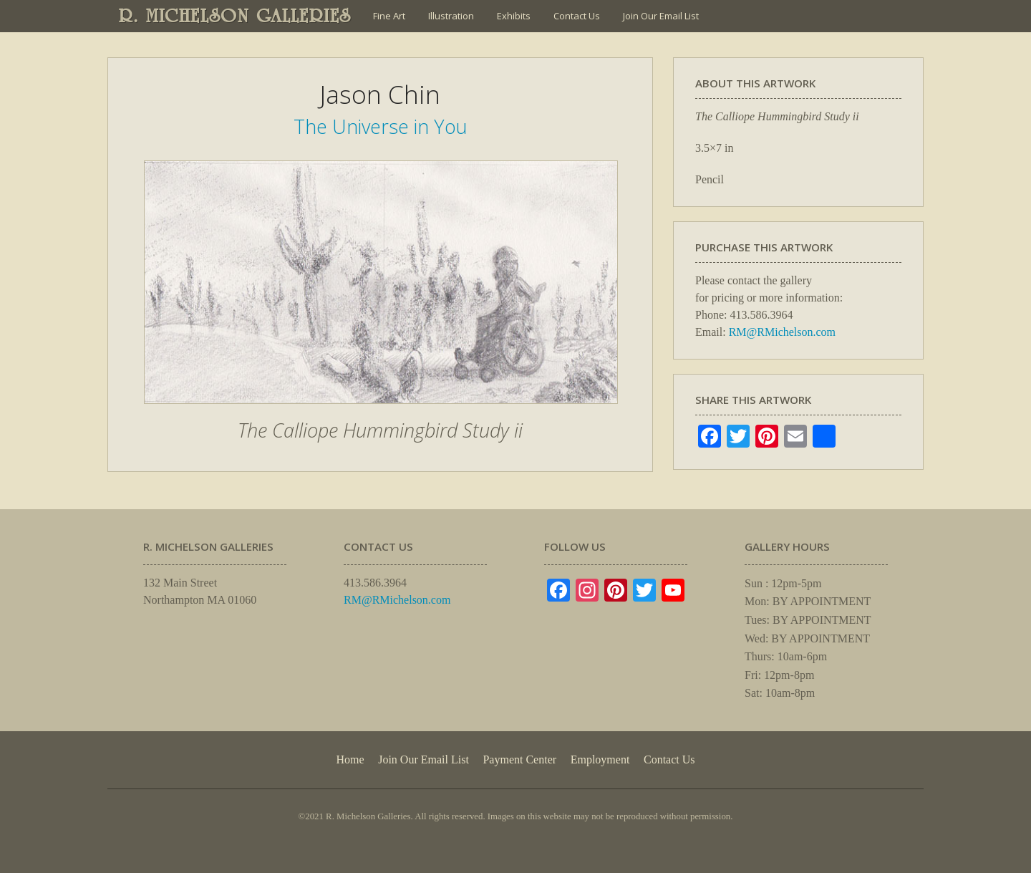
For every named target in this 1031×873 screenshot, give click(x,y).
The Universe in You (381, 126)
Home (350, 759)
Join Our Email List (661, 15)
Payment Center (519, 759)
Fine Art (389, 15)
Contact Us (576, 15)
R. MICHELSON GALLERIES (235, 16)
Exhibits (514, 15)
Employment (600, 759)
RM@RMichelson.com (782, 332)
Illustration (451, 15)
